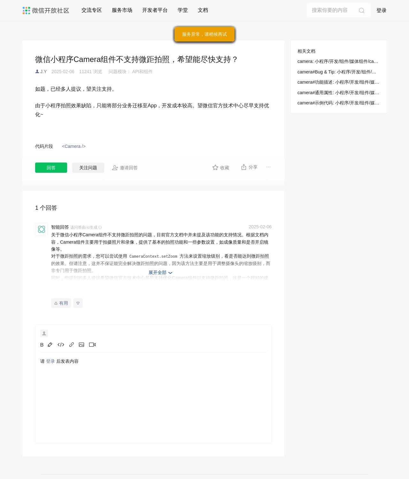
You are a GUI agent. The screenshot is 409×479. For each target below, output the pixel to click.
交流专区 (91, 10)
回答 (51, 167)
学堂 (183, 10)
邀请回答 (125, 167)
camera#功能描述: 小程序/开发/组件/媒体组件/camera (338, 82)
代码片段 (44, 146)
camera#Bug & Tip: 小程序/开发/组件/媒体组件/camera (338, 71)
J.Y (43, 71)
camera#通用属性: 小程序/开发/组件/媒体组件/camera (338, 92)
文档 (203, 10)
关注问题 (88, 167)
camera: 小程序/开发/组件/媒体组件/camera (338, 61)
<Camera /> (74, 146)
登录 (381, 10)
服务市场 (122, 10)
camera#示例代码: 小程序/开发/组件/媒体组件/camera (338, 102)
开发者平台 (155, 10)
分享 (249, 167)
